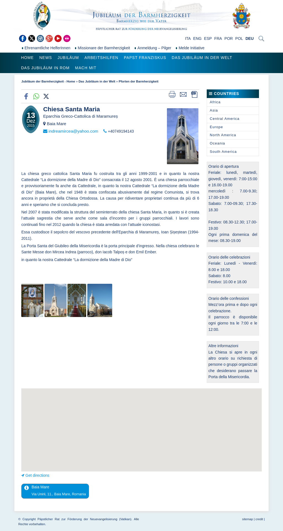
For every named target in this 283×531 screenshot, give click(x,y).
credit (259, 519)
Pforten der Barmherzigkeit (139, 81)
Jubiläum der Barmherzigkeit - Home (48, 81)
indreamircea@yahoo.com (73, 131)
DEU (249, 38)
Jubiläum (68, 57)
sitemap (247, 519)
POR (228, 38)
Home (27, 57)
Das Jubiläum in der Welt (202, 57)
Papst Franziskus (145, 57)
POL (239, 38)
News (45, 57)
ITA (188, 38)
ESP (208, 38)
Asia (214, 110)
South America (223, 151)
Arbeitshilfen (101, 57)
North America (223, 135)
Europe (216, 127)
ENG (197, 38)
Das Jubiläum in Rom (45, 68)
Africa (215, 102)
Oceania (217, 143)
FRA (218, 38)
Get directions (37, 475)
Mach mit (85, 68)
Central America (224, 119)
